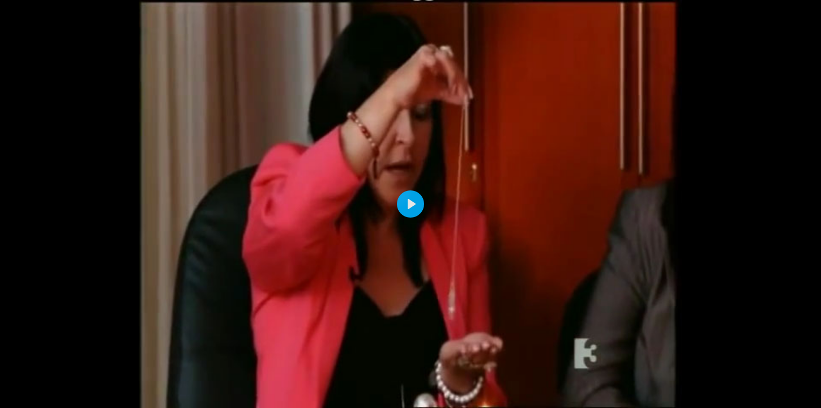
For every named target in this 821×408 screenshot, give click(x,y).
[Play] (410, 204)
